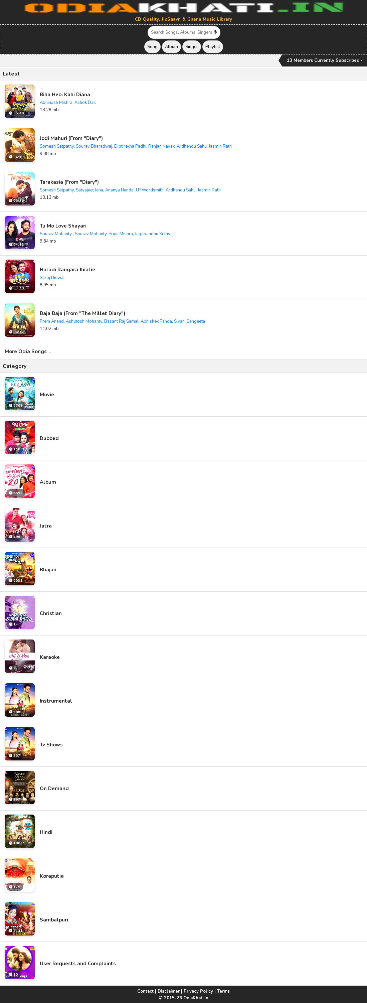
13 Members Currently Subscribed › (324, 60)
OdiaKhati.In (195, 998)
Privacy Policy (198, 991)
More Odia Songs (28, 351)
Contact (145, 991)
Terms (223, 991)
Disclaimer (169, 991)
